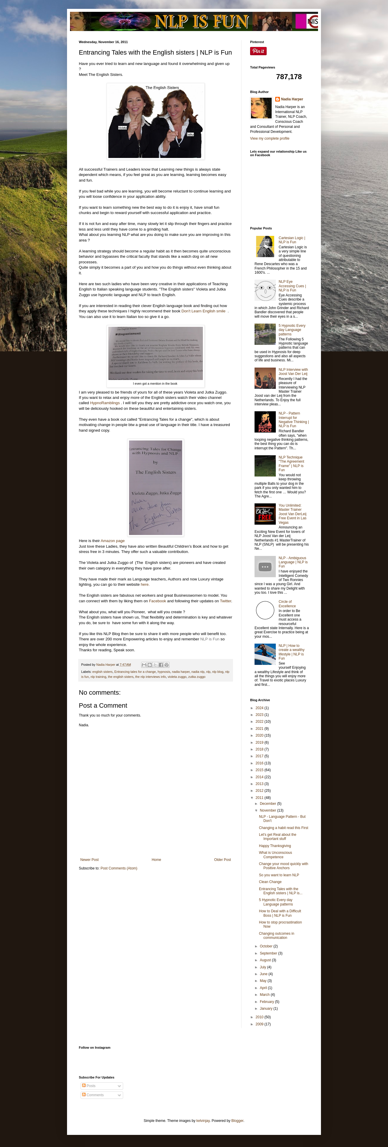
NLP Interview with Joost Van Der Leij (293, 372)
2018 (260, 749)
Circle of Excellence (287, 604)
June (264, 974)
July (263, 967)
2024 (260, 708)
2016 (260, 763)
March (265, 995)
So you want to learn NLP (279, 875)
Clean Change (270, 882)
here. (145, 584)
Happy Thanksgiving (275, 846)
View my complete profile (269, 138)
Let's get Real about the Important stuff (277, 837)
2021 (260, 729)
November (268, 810)
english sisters (102, 671)
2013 (260, 784)
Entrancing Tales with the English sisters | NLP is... (280, 891)
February (267, 1002)
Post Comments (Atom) (118, 868)
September (269, 953)
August (266, 960)
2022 (260, 721)
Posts (88, 1086)
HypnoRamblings (105, 403)
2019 (260, 742)
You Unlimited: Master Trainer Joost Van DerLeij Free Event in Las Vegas (293, 514)
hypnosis (164, 671)
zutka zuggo (197, 676)
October (266, 946)
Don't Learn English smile (203, 311)
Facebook (157, 601)
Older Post (222, 860)
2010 (260, 1017)
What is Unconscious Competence (275, 855)
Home (156, 860)
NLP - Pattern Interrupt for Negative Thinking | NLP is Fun (294, 419)
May (264, 981)
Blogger (238, 1121)
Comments (93, 1095)
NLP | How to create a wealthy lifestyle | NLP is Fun (291, 652)
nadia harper (181, 671)
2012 (260, 791)
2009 (260, 1024)
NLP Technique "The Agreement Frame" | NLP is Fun (291, 463)
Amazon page (112, 541)
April (264, 988)
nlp (208, 671)
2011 (260, 798)
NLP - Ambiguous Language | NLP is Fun (293, 562)
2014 (260, 777)
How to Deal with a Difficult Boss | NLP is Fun (280, 913)
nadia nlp (197, 671)
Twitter (225, 601)
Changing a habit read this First (283, 828)
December (268, 804)
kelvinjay (203, 1121)
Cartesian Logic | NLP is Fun (292, 240)
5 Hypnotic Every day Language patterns (292, 330)
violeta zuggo (177, 676)
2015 (260, 770)
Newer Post (89, 860)
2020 (260, 735)
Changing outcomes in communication (276, 935)
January (266, 1008)
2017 (260, 756)
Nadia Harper (292, 99)
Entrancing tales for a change (135, 671)
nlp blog (218, 671)
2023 (260, 715)
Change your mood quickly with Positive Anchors (283, 866)
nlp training (98, 676)
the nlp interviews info (150, 676)
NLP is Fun (209, 639)
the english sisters (120, 676)
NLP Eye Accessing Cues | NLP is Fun (292, 286)
